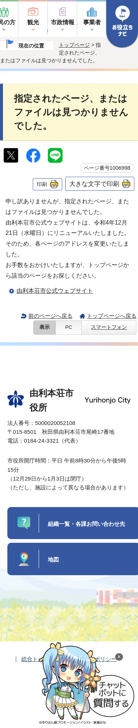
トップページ (74, 45)
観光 (33, 22)
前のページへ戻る (50, 316)
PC (68, 327)
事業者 (92, 22)
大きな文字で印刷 (94, 183)
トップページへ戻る (112, 316)
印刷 (42, 184)
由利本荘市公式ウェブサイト (55, 291)
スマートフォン (109, 327)
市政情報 (62, 22)
